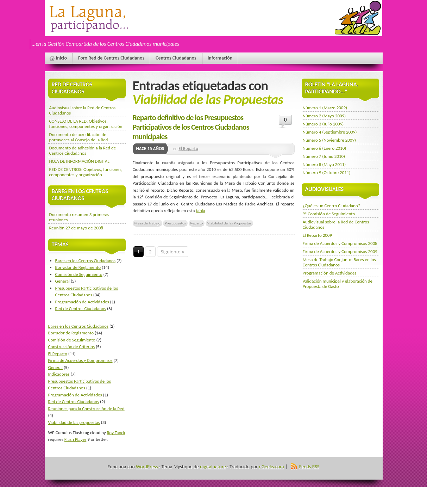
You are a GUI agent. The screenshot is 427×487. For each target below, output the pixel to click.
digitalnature (213, 466)
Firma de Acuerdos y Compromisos (80, 360)
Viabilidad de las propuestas (74, 422)
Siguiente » (172, 251)
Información (220, 58)
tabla (200, 210)
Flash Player (75, 439)
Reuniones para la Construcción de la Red (86, 408)
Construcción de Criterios (71, 346)
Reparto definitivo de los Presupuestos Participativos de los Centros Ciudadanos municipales (191, 127)
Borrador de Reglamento (78, 267)
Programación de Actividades (82, 301)
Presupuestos (175, 223)
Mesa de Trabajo (147, 223)
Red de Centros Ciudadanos (80, 308)
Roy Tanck (116, 432)
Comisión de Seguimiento (78, 274)
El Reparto (188, 148)
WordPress (147, 466)
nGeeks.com (271, 466)
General (62, 281)
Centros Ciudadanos (176, 58)
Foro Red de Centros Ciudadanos (111, 58)
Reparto (196, 223)
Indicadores (59, 374)
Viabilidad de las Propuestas (229, 223)
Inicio (61, 58)
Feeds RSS (309, 466)
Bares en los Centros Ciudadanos (85, 260)
